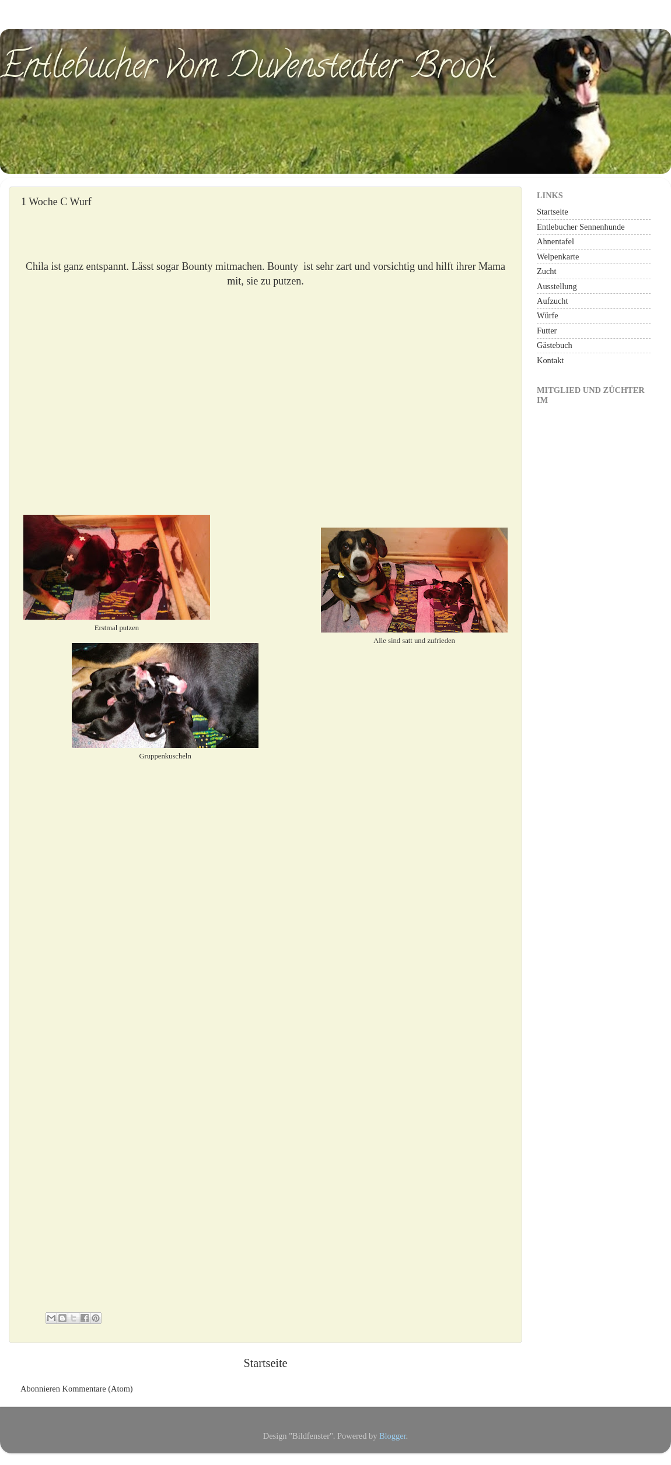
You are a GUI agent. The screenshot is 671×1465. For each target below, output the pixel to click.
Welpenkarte (558, 256)
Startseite (265, 1363)
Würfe (547, 315)
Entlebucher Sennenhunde (581, 226)
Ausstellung (557, 286)
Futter (547, 330)
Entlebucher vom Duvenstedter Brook (247, 69)
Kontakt (550, 360)
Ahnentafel (555, 241)
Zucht (547, 271)
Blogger (392, 1436)
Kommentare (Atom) (97, 1388)
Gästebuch (554, 345)
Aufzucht (552, 300)
